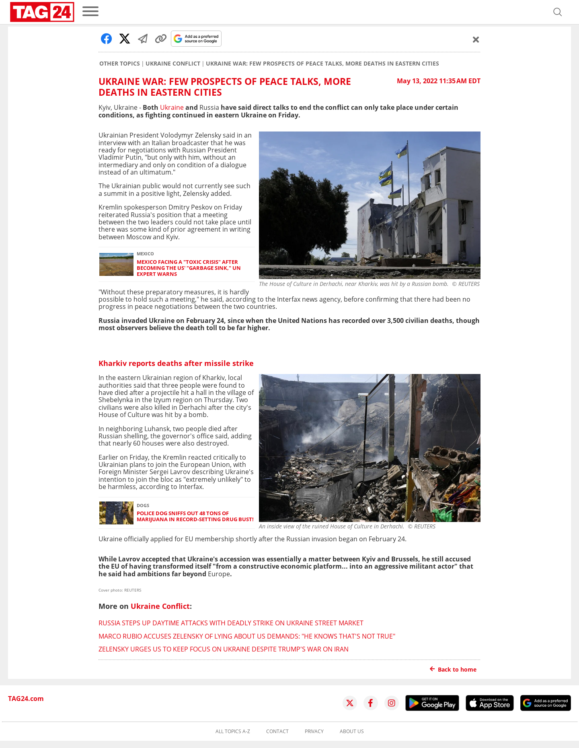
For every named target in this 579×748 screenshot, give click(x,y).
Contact (277, 731)
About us (352, 731)
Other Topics (119, 63)
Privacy (314, 731)
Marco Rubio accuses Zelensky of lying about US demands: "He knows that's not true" (247, 636)
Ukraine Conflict (173, 63)
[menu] (90, 11)
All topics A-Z (233, 731)
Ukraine (172, 107)
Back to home (453, 669)
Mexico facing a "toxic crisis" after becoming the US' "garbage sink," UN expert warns (189, 268)
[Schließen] (476, 39)
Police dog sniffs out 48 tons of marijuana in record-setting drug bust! (195, 516)
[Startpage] (42, 12)
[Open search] (557, 12)
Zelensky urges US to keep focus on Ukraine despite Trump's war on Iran (224, 649)
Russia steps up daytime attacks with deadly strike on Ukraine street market (231, 623)
